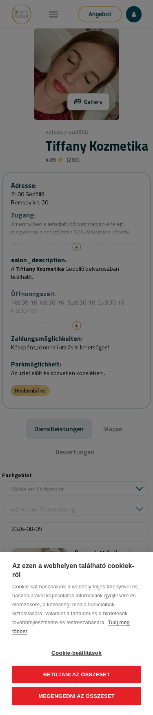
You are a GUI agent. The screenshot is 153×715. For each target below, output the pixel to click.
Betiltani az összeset (76, 674)
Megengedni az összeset (76, 696)
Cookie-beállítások (76, 653)
